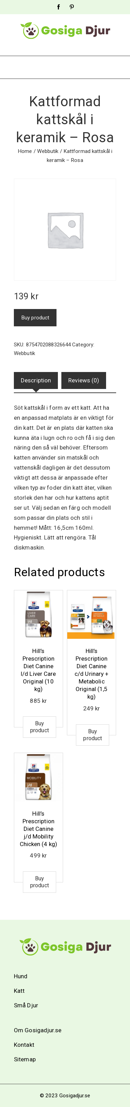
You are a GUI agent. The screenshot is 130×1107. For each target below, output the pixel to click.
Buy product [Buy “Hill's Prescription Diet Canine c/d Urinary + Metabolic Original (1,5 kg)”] (92, 735)
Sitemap (25, 1059)
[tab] (36, 380)
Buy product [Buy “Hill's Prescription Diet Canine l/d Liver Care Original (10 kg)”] (39, 727)
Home (25, 151)
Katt (19, 990)
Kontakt (24, 1044)
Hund (20, 976)
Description (36, 380)
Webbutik (48, 151)
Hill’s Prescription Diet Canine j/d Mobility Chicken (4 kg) (38, 828)
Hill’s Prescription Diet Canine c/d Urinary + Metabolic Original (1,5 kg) (92, 673)
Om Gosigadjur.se (38, 1030)
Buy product (35, 318)
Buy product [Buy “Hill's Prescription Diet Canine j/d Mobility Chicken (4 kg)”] (39, 882)
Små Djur (26, 1005)
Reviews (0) (83, 380)
